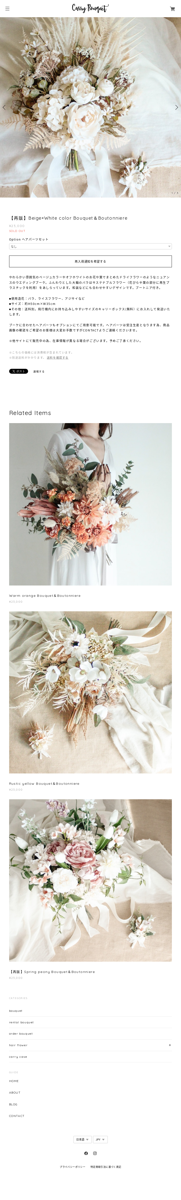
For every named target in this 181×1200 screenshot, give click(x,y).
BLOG (13, 1104)
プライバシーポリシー (72, 1167)
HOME (14, 1081)
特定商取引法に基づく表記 (105, 1167)
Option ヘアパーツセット (29, 239)
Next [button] (176, 107)
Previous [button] (5, 107)
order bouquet (21, 1033)
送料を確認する (58, 358)
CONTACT (17, 1116)
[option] (90, 107)
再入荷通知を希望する (90, 261)
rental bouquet (21, 1022)
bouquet (16, 1011)
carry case (18, 1056)
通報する (39, 371)
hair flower (18, 1045)
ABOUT (15, 1092)
